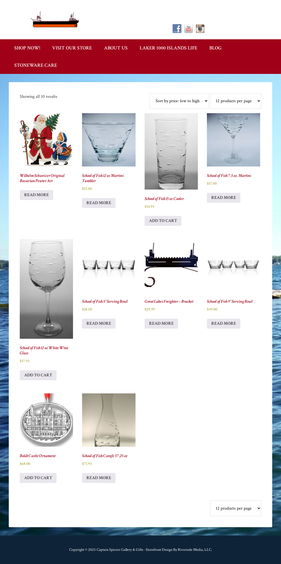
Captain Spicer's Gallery (55, 19)
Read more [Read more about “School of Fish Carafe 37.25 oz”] (98, 478)
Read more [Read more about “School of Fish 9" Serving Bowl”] (223, 323)
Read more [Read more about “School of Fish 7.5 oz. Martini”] (223, 198)
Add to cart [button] (163, 221)
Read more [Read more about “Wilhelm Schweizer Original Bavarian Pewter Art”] (36, 195)
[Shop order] (179, 101)
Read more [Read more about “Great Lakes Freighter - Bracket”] (161, 323)
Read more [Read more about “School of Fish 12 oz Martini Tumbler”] (98, 203)
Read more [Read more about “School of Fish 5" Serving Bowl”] (98, 323)
